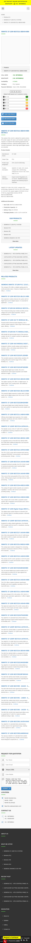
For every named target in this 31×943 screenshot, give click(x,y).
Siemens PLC (7, 228)
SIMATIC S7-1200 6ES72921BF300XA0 (14, 674)
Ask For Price (10, 114)
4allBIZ (18, 941)
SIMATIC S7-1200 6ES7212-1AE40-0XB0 (15, 556)
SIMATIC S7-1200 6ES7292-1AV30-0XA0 (15, 721)
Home (3, 14)
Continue (8, 290)
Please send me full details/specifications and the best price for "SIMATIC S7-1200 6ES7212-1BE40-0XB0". (17, 781)
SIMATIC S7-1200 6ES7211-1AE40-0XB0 (15, 591)
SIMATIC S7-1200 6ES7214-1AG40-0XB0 (15, 462)
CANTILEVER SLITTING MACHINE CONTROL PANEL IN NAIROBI (17, 257)
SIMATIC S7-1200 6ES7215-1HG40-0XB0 (15, 603)
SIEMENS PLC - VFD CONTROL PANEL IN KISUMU (17, 253)
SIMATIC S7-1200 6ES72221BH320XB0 (14, 403)
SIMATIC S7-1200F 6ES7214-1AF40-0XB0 (15, 639)
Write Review (9, 123)
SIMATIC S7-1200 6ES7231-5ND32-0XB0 (15, 544)
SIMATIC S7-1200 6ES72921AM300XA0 (14, 733)
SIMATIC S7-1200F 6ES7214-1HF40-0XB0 (15, 426)
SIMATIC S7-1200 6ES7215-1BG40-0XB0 (15, 379)
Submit (5, 788)
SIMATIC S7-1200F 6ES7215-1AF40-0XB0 (15, 521)
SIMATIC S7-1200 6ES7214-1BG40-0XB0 (15, 650)
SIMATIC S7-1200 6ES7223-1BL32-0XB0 (15, 391)
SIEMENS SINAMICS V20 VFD (12, 238)
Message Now (10, 118)
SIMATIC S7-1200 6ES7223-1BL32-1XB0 (15, 296)
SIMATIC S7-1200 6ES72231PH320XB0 (14, 615)
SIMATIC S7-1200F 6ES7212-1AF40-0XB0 (15, 627)
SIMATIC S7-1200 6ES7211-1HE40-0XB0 (15, 414)
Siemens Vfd (7, 231)
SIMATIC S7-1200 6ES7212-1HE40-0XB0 (15, 497)
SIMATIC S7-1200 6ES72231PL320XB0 (14, 355)
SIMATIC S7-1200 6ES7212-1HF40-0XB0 (15, 450)
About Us (6, 916)
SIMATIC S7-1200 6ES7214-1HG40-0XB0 (15, 580)
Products (7, 17)
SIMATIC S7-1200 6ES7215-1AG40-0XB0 (15, 473)
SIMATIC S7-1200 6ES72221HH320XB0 (14, 662)
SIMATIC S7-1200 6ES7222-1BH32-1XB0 (15, 438)
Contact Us (7, 929)
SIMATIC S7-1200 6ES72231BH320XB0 (14, 568)
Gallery (6, 924)
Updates (6, 920)
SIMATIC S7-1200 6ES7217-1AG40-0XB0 (15, 532)
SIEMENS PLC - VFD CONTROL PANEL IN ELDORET (17, 260)
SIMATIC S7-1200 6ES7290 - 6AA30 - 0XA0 (16, 686)
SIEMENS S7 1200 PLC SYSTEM (12, 20)
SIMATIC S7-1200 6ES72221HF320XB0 (14, 367)
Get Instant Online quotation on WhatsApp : (15, 3)
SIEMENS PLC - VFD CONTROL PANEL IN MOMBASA (17, 267)
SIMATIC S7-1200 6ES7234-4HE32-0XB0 (15, 485)
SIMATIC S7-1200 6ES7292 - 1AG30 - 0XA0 (16, 710)
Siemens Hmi (7, 234)
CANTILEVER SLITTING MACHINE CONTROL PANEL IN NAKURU (17, 263)
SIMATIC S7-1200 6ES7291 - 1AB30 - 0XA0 (16, 698)
